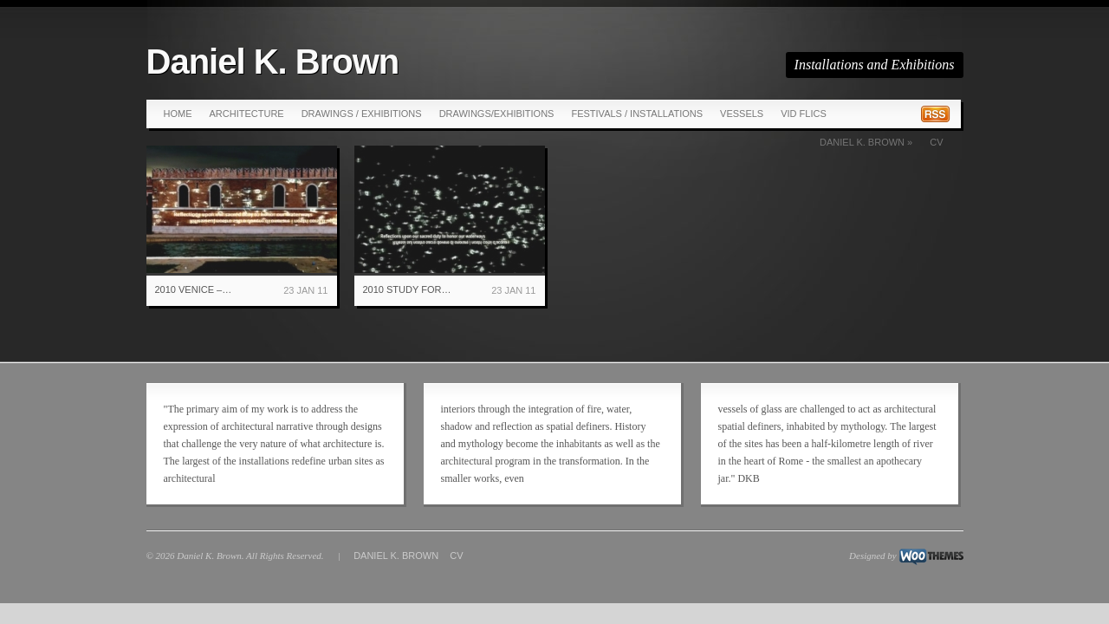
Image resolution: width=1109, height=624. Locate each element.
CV (936, 142)
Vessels (741, 113)
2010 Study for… (407, 289)
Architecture (247, 113)
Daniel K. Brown (272, 61)
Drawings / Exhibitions (362, 113)
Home (178, 113)
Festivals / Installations (637, 113)
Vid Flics (804, 113)
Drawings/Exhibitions (496, 113)
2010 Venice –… (193, 289)
